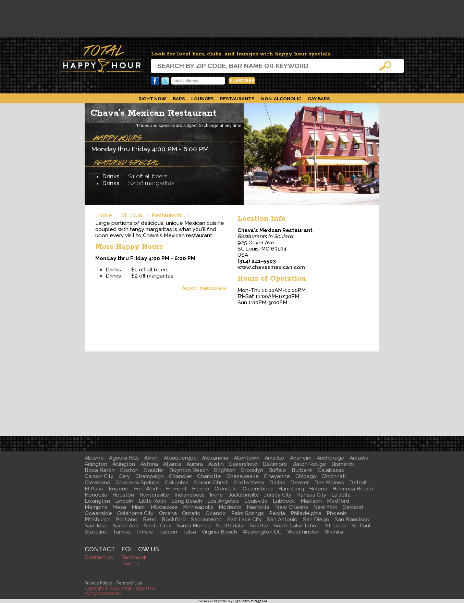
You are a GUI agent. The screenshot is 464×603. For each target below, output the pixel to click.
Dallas (277, 482)
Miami (139, 507)
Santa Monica (193, 526)
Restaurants (237, 98)
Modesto (230, 507)
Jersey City (278, 495)
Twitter (165, 81)
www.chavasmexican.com (271, 267)
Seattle (258, 526)
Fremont (176, 489)
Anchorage (330, 458)
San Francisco (351, 519)
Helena (318, 489)
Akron (151, 458)
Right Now (152, 98)
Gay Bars (319, 98)
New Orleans (291, 507)
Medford (338, 501)
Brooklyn (252, 470)
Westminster (303, 532)
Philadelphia (306, 513)
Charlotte (209, 476)
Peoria (277, 513)
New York (325, 507)
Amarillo (274, 458)
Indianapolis (189, 495)
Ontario (191, 513)
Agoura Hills (124, 458)
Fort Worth (147, 489)
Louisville (256, 501)
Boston (129, 470)
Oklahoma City (135, 513)
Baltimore (275, 464)
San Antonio (282, 519)
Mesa (119, 507)
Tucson (167, 532)
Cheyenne (277, 476)
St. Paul (361, 526)
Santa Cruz (157, 526)
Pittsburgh (98, 519)
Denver (299, 482)
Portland (126, 519)
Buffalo (277, 470)
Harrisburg (291, 489)
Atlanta (172, 464)
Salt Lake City (244, 519)
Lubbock (284, 501)
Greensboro (258, 489)
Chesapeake (243, 476)
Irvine (216, 495)
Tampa (121, 532)
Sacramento (206, 519)
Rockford (174, 519)
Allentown (246, 458)
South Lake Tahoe (296, 526)
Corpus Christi (211, 482)
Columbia (176, 482)
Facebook (155, 81)
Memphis (96, 507)
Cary (124, 476)
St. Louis (132, 215)
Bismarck (342, 464)
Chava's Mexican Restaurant (153, 113)
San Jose (96, 526)
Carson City (99, 476)
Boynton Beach (189, 470)
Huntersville (154, 495)
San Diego (316, 519)
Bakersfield (243, 464)
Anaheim (301, 458)
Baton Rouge (309, 464)
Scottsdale (230, 526)
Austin (216, 464)
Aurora (194, 464)
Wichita (333, 532)
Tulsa (189, 532)
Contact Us (99, 557)
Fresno (200, 489)
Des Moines (329, 482)
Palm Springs (247, 513)
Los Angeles (223, 501)
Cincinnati (333, 476)
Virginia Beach (219, 532)
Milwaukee (164, 507)
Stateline (96, 532)
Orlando (216, 513)
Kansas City (311, 495)
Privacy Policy (98, 583)
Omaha (168, 513)
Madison (311, 501)
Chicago (305, 476)
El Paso (94, 489)
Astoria (149, 464)
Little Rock (152, 501)
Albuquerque (180, 458)
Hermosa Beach (352, 489)
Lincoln (124, 501)
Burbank (302, 470)
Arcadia (359, 458)
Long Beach (186, 501)
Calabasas (331, 470)
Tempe (144, 532)
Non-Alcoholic (281, 98)
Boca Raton (100, 470)
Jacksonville (244, 495)
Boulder (154, 470)
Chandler (180, 476)
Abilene (94, 458)
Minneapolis (198, 507)
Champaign (149, 476)
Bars (179, 98)
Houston (123, 495)
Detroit (358, 482)
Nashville (258, 507)
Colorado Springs (137, 482)
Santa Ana (125, 526)
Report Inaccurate (203, 288)
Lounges (202, 98)
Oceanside (98, 513)
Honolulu (96, 495)
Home (104, 215)
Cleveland (97, 482)
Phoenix (337, 513)
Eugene (119, 489)
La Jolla (341, 495)
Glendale (226, 489)
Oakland (352, 507)
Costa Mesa (249, 482)
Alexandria (215, 458)
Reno (150, 519)
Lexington (97, 501)
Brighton (224, 470)
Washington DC (262, 532)
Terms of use (129, 583)
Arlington (96, 464)
